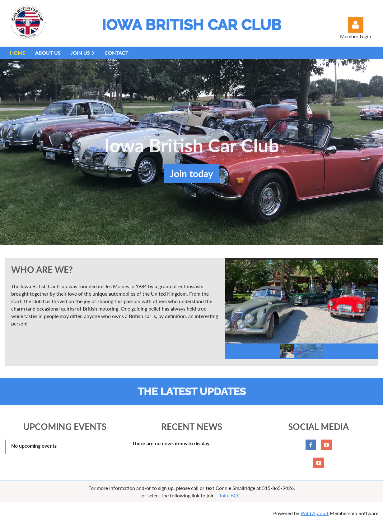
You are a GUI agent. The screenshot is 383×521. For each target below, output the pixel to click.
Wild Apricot (315, 513)
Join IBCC (230, 495)
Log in (355, 25)
